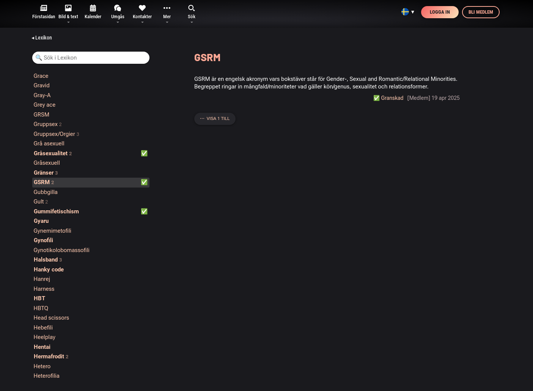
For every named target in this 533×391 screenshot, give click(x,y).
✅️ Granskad (388, 98)
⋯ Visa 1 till (215, 118)
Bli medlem (481, 12)
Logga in (440, 12)
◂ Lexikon (41, 38)
